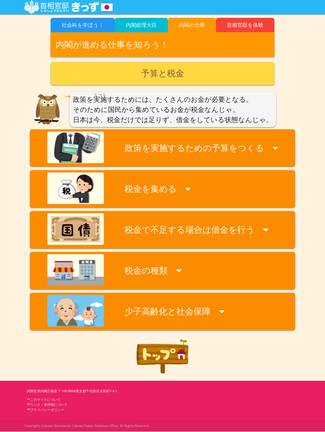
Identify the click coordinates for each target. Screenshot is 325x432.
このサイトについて (45, 400)
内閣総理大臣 (141, 25)
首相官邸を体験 (245, 25)
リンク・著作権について (48, 405)
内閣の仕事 (192, 25)
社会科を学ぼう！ (83, 25)
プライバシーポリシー (47, 410)
